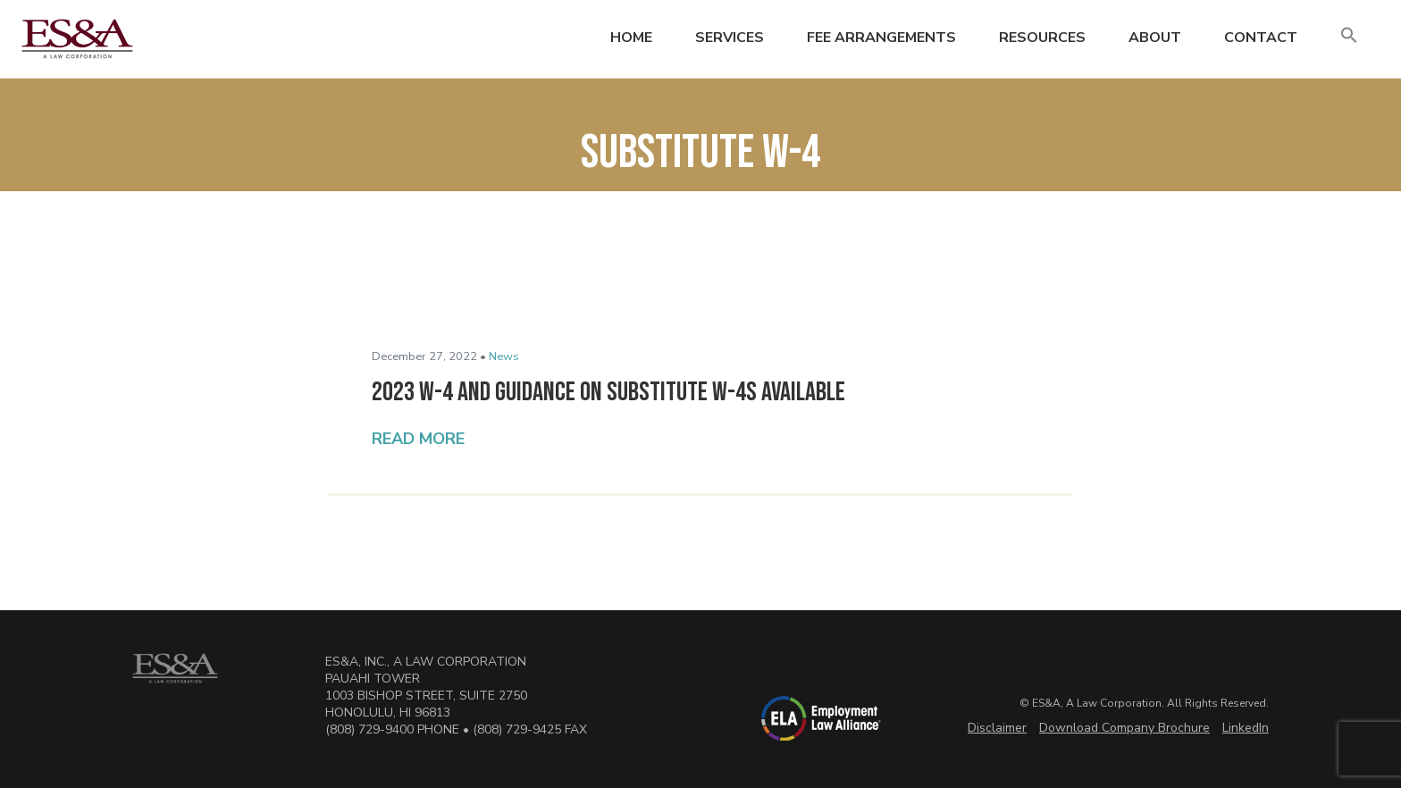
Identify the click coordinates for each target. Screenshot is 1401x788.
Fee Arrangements (881, 37)
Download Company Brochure (1124, 727)
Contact (1260, 37)
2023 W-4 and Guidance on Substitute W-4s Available (608, 392)
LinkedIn (1245, 727)
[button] (1349, 36)
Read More (418, 438)
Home (631, 37)
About (1154, 37)
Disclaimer (997, 727)
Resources (1042, 37)
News (504, 356)
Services (729, 37)
